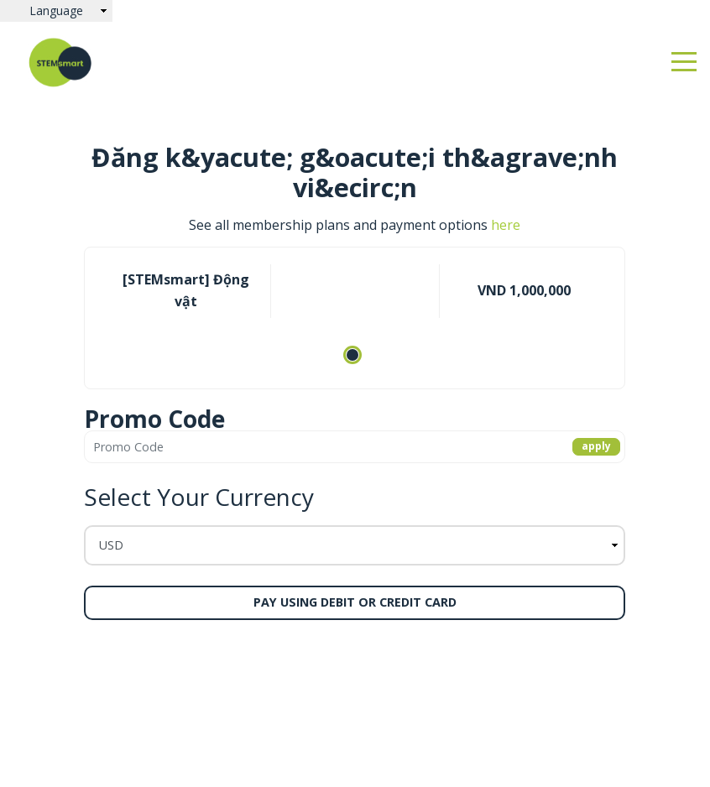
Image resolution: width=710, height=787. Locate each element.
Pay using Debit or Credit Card (355, 602)
